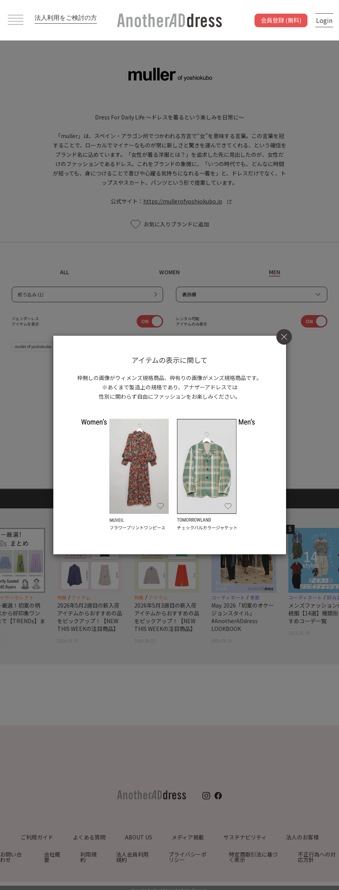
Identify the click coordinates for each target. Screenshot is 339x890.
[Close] (284, 337)
